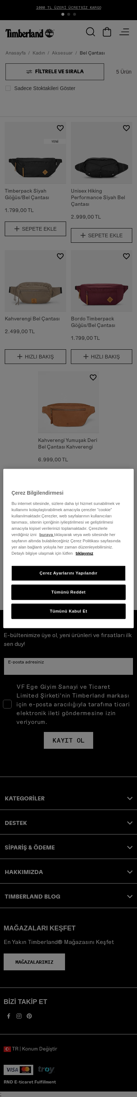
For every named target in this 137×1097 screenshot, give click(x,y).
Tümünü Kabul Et (68, 611)
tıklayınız (84, 553)
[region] (68, 548)
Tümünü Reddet (69, 592)
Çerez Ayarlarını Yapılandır (68, 573)
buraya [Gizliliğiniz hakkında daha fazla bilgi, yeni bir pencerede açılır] (46, 534)
